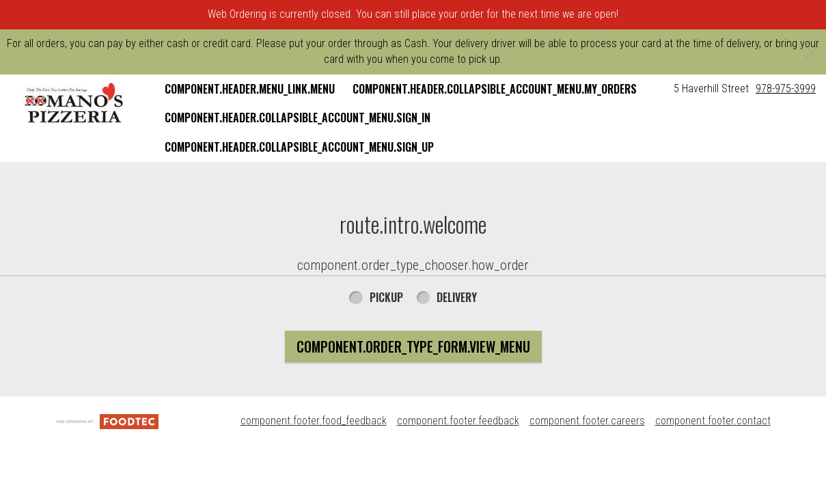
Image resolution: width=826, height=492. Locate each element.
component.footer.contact (713, 420)
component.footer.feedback (458, 420)
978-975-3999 (786, 88)
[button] (74, 103)
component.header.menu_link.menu (250, 89)
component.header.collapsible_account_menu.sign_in (297, 117)
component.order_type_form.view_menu (413, 346)
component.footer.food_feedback (313, 420)
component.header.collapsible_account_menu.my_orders (495, 89)
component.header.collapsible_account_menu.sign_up (299, 147)
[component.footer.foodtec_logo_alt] (107, 420)
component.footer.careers (587, 420)
